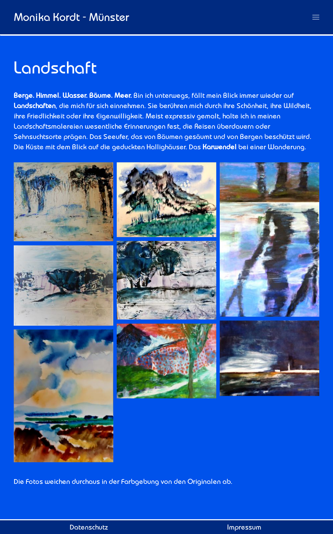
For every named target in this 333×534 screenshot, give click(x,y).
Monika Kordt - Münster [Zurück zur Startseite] (71, 16)
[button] (315, 17)
